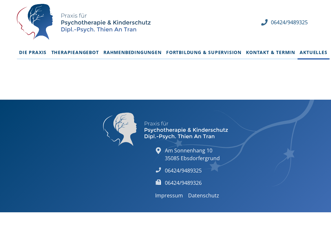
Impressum (169, 195)
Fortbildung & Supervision (203, 52)
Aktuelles (313, 52)
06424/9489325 (289, 22)
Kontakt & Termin (270, 52)
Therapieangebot (75, 52)
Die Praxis (33, 52)
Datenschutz (203, 195)
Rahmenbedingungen (132, 52)
